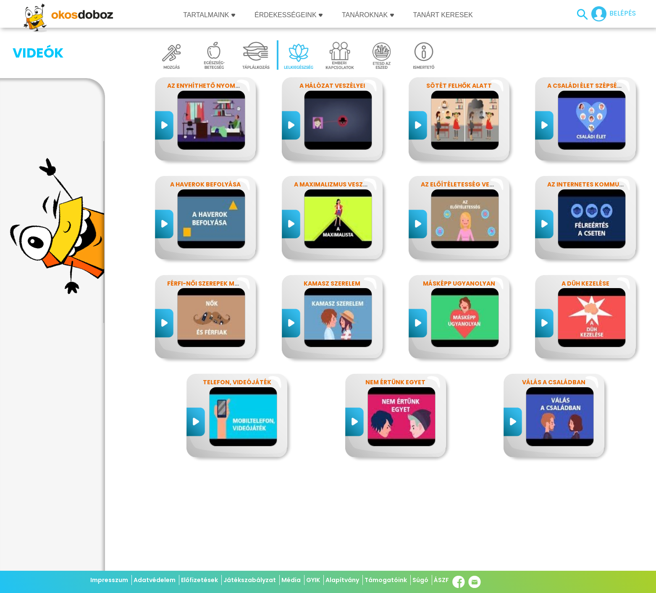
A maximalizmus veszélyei (336, 184)
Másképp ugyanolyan (459, 283)
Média (291, 580)
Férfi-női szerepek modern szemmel (226, 283)
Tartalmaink (209, 14)
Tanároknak (368, 14)
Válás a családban (553, 382)
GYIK (313, 580)
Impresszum (109, 580)
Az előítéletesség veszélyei (466, 184)
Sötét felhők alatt (459, 85)
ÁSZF (441, 580)
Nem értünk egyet (395, 382)
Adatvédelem (155, 580)
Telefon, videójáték (237, 382)
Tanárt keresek (443, 14)
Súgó (420, 580)
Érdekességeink (289, 14)
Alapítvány (342, 580)
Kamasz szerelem (332, 283)
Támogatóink (386, 580)
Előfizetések (199, 580)
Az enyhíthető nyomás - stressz (221, 85)
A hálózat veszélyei (332, 85)
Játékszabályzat (249, 580)
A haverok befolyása (205, 184)
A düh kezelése (585, 283)
